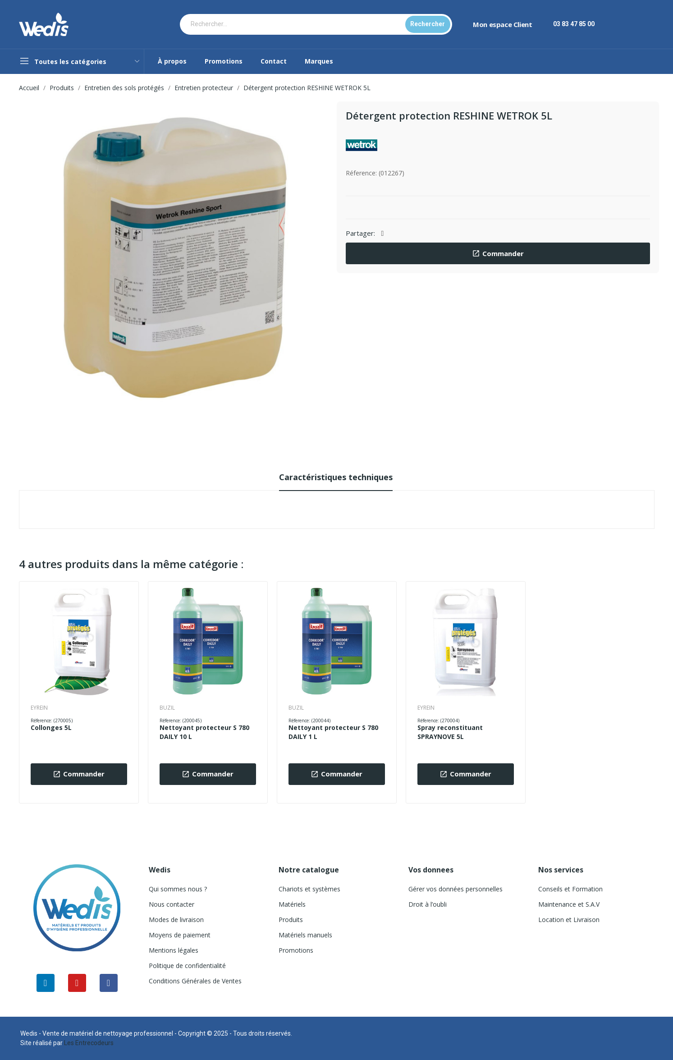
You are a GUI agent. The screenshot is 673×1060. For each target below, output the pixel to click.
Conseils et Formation (570, 889)
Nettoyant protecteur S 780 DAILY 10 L (204, 732)
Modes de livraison (176, 919)
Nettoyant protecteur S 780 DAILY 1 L (333, 732)
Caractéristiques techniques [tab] (336, 477)
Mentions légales (173, 950)
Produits (291, 919)
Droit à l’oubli (427, 904)
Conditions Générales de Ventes (195, 981)
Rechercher (427, 24)
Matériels (292, 904)
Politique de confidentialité (187, 965)
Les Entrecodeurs (89, 1042)
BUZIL (167, 708)
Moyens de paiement (180, 935)
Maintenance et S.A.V (569, 904)
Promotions (296, 950)
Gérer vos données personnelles (455, 889)
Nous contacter (171, 904)
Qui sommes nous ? (178, 889)
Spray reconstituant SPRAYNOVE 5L (450, 732)
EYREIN (39, 708)
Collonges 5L (51, 727)
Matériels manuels (305, 935)
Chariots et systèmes (309, 889)
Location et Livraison (569, 919)
